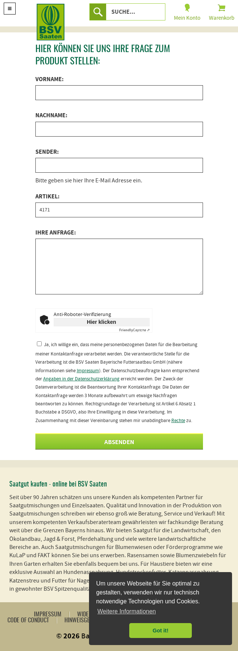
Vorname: (49, 79)
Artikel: (47, 196)
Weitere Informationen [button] (126, 611)
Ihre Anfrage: (55, 233)
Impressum (88, 371)
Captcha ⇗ (134, 330)
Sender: (47, 152)
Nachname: (51, 115)
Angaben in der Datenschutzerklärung (81, 379)
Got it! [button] (160, 631)
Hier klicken (101, 322)
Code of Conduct (28, 620)
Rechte (178, 421)
